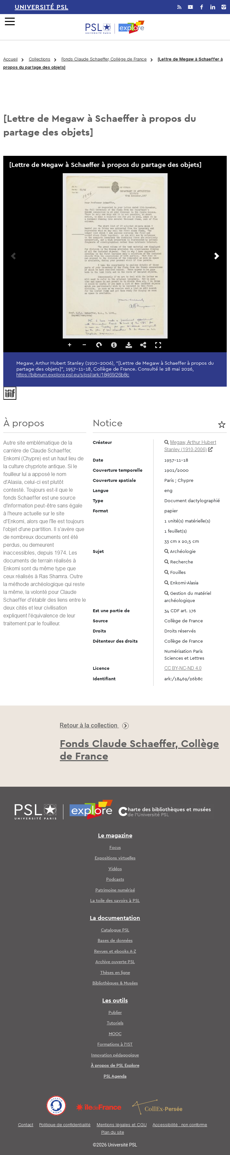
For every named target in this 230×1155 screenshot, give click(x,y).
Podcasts (115, 879)
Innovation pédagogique (115, 1055)
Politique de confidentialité (64, 1125)
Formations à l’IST (115, 1044)
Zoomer (70, 345)
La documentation (115, 918)
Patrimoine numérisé (115, 890)
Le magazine (115, 836)
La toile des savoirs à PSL (115, 901)
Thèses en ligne (115, 973)
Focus (115, 848)
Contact (25, 1125)
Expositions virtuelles (115, 858)
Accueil (10, 60)
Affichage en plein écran (158, 345)
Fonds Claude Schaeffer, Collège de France (104, 60)
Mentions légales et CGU (122, 1125)
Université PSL (41, 7)
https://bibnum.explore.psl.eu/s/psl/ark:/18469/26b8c (72, 375)
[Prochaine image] (217, 256)
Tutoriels (115, 1023)
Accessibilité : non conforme (180, 1125)
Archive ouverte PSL (115, 962)
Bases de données (115, 941)
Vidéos (115, 869)
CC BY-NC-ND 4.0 (183, 669)
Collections (39, 60)
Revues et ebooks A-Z (115, 951)
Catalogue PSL (115, 930)
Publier (115, 1013)
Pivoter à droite (99, 345)
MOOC (115, 1034)
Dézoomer (85, 345)
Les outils (115, 1001)
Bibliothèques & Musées (115, 983)
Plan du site (112, 1133)
